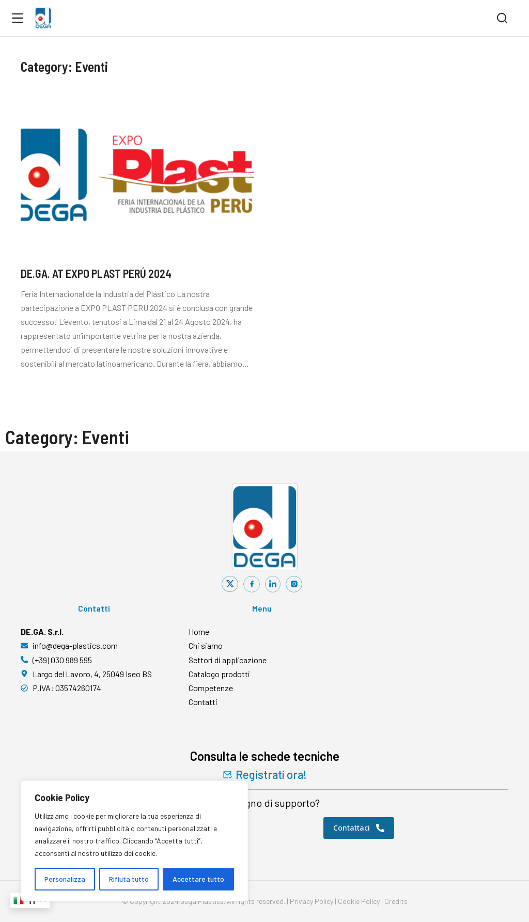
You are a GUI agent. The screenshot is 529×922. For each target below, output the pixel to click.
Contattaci (358, 828)
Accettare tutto (198, 878)
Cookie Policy (359, 901)
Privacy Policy (311, 901)
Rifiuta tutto (129, 878)
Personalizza (64, 878)
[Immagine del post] (137, 174)
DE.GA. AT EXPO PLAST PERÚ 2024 (96, 273)
